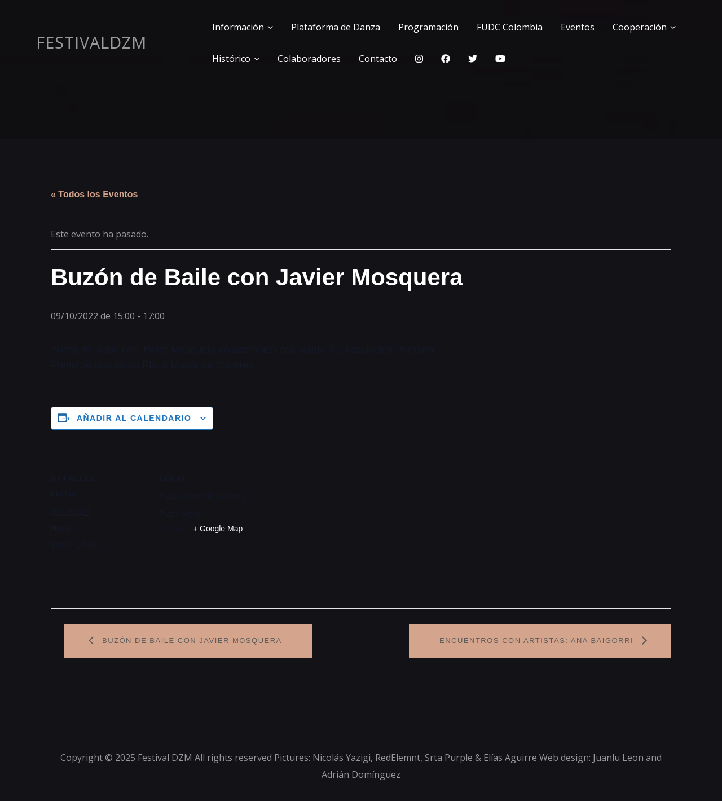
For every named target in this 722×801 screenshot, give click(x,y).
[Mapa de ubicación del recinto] (326, 526)
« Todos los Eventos (94, 194)
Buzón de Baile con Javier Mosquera (190, 640)
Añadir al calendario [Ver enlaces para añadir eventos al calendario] (134, 417)
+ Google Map (218, 528)
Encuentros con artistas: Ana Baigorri (537, 640)
